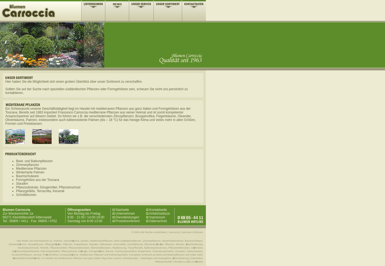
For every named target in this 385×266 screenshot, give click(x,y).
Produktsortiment (126, 221)
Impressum (155, 217)
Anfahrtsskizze (158, 213)
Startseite (121, 210)
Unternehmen (124, 213)
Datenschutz (156, 221)
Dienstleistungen (126, 217)
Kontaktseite (156, 210)
